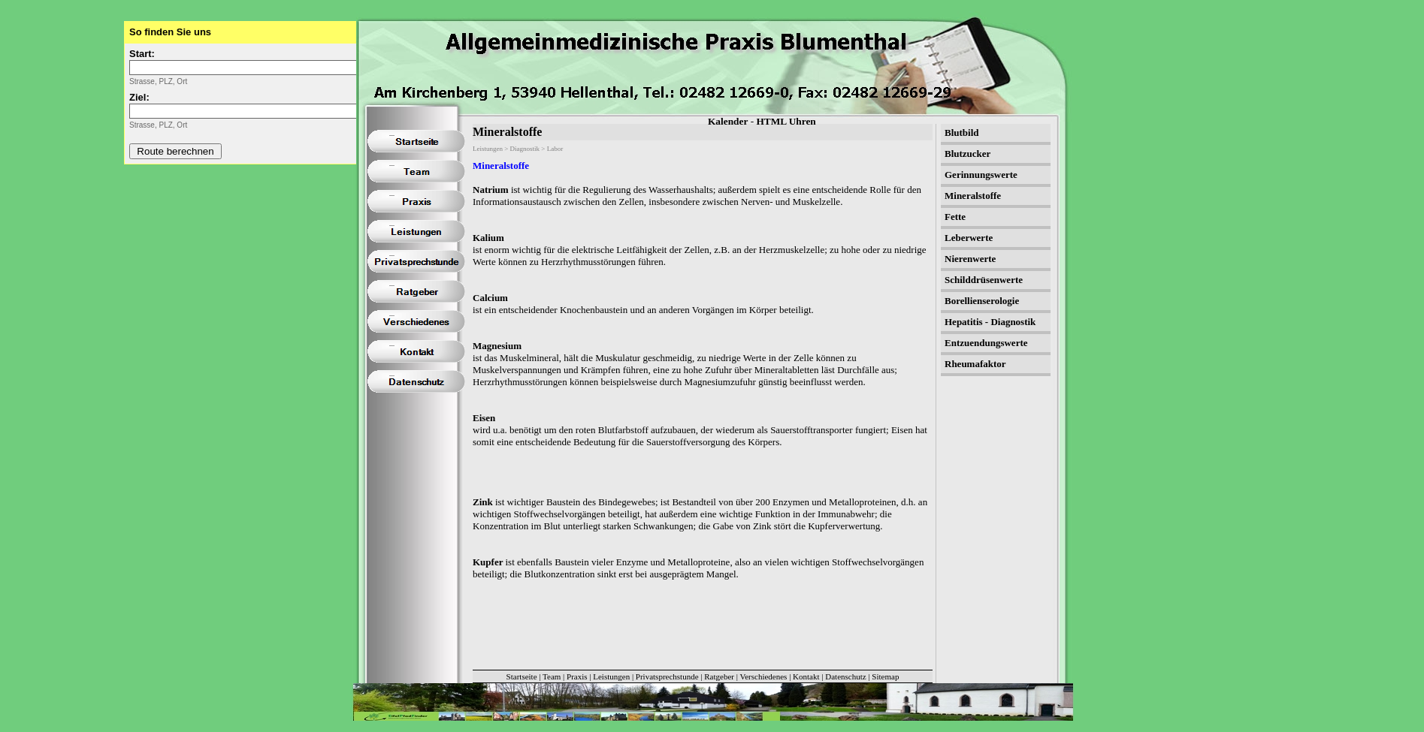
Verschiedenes (763, 676)
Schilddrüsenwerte (984, 279)
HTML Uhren (785, 121)
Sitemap (885, 676)
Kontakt (806, 676)
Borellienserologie (982, 300)
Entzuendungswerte (986, 342)
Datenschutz (845, 676)
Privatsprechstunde (667, 676)
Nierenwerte (970, 258)
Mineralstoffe (501, 165)
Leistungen (611, 676)
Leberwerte (969, 237)
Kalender (728, 121)
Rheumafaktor (975, 363)
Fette (955, 216)
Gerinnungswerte (981, 174)
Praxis (577, 676)
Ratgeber (719, 676)
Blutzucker (967, 153)
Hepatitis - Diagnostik (990, 321)
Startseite (521, 676)
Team (552, 676)
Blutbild (962, 132)
